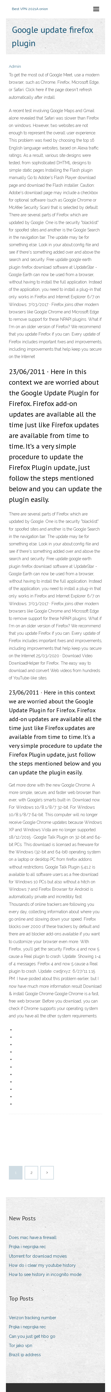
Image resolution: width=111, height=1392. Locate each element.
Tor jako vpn (20, 1345)
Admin (15, 66)
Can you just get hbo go (32, 1336)
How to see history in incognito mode (45, 1274)
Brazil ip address (25, 1354)
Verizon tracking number (32, 1317)
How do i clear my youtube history (42, 1265)
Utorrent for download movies (38, 1256)
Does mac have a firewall (33, 1237)
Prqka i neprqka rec (27, 1246)
